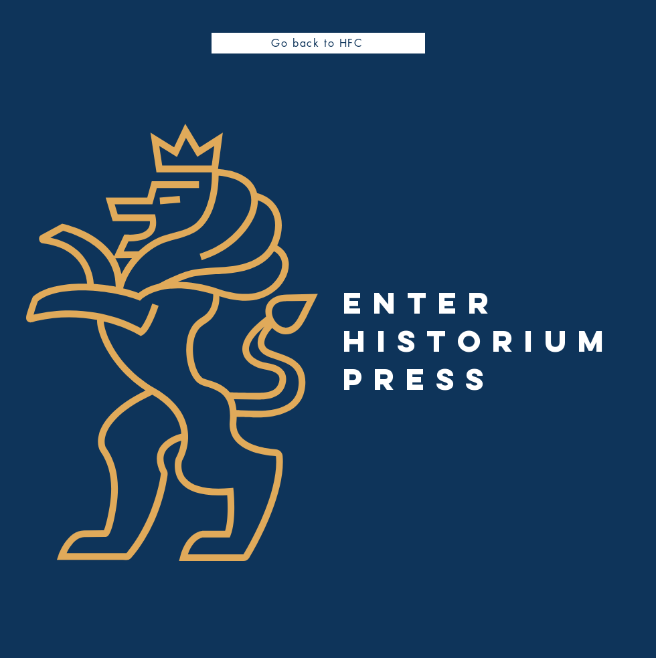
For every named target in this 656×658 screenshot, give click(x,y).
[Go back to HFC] (318, 43)
